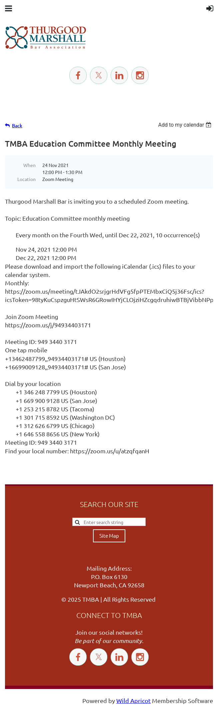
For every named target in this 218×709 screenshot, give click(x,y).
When (29, 165)
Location (26, 179)
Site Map (109, 535)
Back (17, 125)
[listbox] (185, 125)
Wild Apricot (133, 700)
